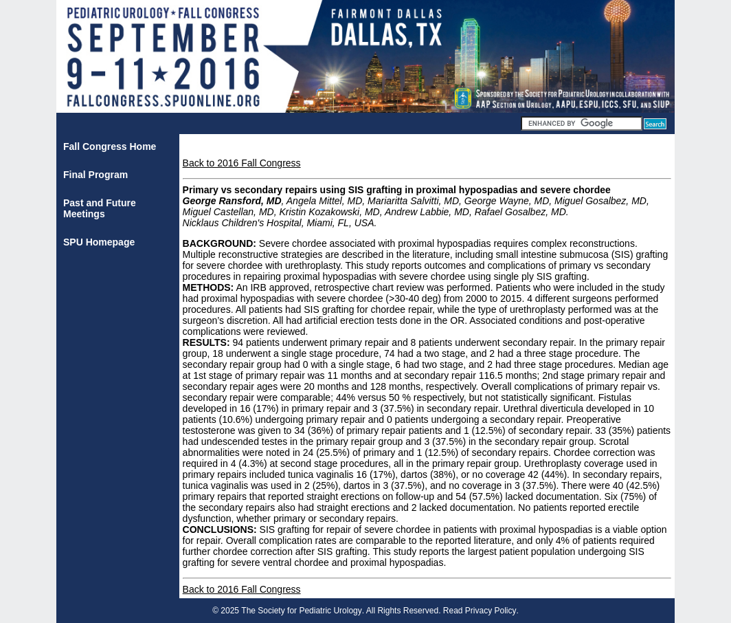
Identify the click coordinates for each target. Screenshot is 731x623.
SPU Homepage (99, 242)
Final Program (95, 174)
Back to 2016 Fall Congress (242, 162)
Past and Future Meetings (99, 208)
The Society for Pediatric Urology (301, 610)
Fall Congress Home (109, 146)
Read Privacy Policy (480, 610)
